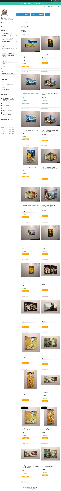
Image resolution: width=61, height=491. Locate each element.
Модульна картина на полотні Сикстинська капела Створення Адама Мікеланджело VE (30, 466)
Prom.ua (36, 487)
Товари (26, 14)
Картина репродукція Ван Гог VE (29, 167)
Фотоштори (4, 59)
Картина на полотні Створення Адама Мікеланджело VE (50, 391)
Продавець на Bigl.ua (30, 488)
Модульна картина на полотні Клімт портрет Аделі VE (30, 428)
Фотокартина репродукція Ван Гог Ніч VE (30, 94)
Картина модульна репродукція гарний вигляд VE (50, 94)
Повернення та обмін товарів (7, 73)
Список (58, 30)
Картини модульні (21, 22)
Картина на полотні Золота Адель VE (30, 353)
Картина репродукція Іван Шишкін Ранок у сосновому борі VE (49, 465)
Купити (25, 66)
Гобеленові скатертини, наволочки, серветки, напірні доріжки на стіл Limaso (8, 52)
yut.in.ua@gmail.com (7, 110)
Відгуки (2, 71)
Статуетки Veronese (6, 33)
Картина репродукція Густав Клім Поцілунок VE (29, 281)
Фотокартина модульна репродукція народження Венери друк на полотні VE (30, 207)
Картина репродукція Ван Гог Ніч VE (30, 130)
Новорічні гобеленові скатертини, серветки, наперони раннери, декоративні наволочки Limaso (9, 37)
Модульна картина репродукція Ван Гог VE (30, 57)
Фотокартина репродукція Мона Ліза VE (50, 244)
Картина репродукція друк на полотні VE (30, 244)
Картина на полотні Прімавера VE (29, 318)
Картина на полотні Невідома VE (49, 318)
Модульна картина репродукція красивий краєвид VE (48, 206)
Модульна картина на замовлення (49, 54)
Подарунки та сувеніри (7, 66)
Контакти (41, 14)
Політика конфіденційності (47, 489)
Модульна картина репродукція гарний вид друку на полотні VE (50, 131)
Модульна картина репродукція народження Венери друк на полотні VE (49, 168)
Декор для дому (5, 61)
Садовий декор (5, 63)
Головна (19, 14)
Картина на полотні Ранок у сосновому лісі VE (48, 354)
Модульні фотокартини (12, 22)
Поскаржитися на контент (37, 489)
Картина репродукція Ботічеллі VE (49, 281)
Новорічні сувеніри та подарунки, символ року (7, 42)
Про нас (33, 14)
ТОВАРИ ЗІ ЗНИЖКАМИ (34, 3)
